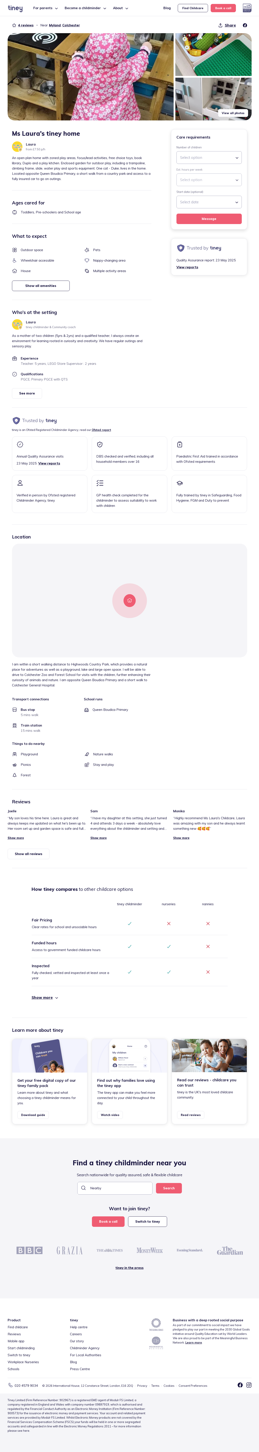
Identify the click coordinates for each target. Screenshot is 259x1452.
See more (27, 393)
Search (169, 1188)
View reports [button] (187, 267)
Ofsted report (101, 430)
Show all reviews (28, 854)
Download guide (33, 1115)
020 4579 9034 (26, 1385)
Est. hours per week (189, 169)
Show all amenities (40, 286)
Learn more (193, 1342)
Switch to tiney (147, 1221)
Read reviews (191, 1115)
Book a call (223, 8)
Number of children (189, 147)
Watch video (110, 1115)
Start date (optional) (189, 192)
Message (209, 219)
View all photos (233, 113)
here (26, 1430)
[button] (91, 76)
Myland (55, 25)
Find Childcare (192, 8)
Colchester (71, 25)
